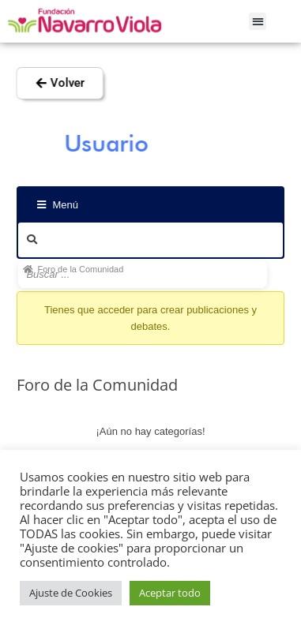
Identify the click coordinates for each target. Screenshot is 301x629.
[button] (258, 22)
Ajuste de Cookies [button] (70, 593)
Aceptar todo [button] (170, 593)
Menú (57, 205)
